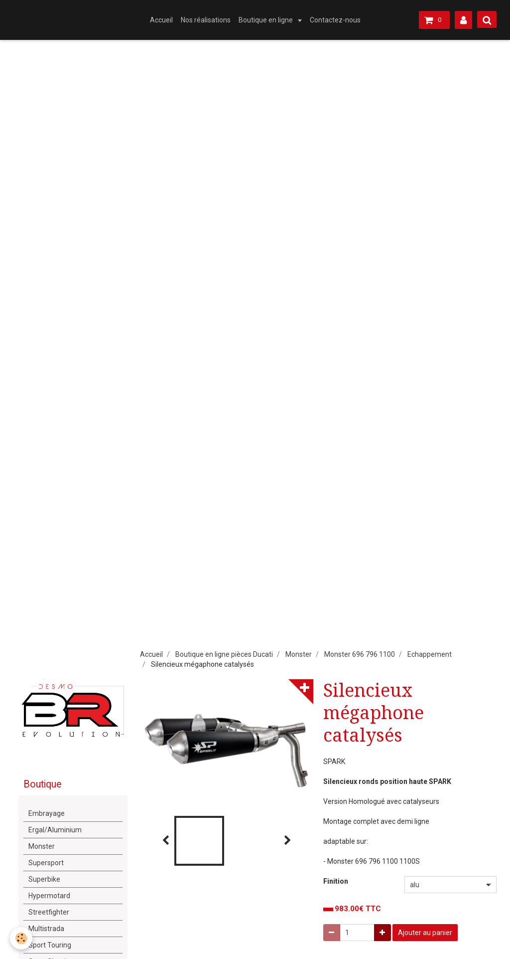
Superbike (44, 879)
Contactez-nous (335, 20)
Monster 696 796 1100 (359, 654)
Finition (335, 881)
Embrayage (46, 813)
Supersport (46, 863)
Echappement (429, 654)
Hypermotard (49, 896)
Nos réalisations (206, 20)
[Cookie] (21, 938)
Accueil (161, 20)
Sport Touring (49, 945)
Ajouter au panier (425, 933)
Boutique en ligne (266, 20)
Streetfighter (48, 912)
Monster (298, 654)
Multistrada (46, 929)
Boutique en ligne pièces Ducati (224, 654)
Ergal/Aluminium (55, 830)
